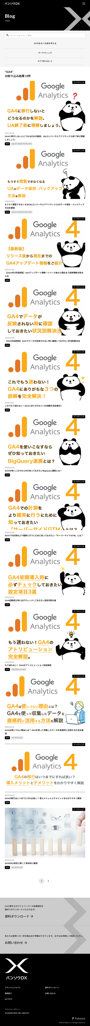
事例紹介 (8, 993)
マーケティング (45, 53)
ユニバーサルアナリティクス (22, 144)
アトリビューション (19, 669)
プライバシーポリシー (12, 1009)
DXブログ (8, 999)
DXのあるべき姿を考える (45, 43)
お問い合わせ (50, 993)
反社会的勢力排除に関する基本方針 (17, 1013)
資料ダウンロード (52, 988)
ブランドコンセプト (13, 988)
